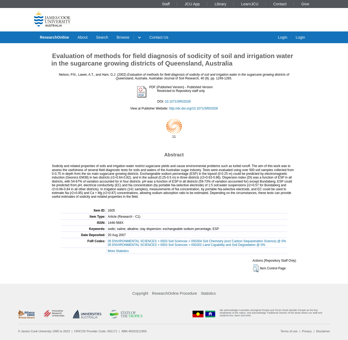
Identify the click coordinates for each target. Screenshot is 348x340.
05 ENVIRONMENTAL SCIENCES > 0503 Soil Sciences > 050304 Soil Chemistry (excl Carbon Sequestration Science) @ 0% (197, 241)
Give (305, 4)
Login (282, 37)
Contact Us (158, 37)
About (83, 37)
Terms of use (289, 331)
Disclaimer (323, 331)
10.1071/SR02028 (178, 101)
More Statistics (118, 251)
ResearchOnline (54, 37)
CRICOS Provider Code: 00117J (95, 331)
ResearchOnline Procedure (174, 293)
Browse (123, 37)
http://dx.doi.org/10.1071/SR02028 (193, 108)
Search (102, 37)
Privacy (307, 331)
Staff (166, 4)
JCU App (192, 4)
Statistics (208, 293)
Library (220, 4)
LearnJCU (249, 4)
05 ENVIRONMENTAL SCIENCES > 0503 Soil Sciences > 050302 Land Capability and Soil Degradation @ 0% (186, 245)
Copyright (140, 293)
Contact (280, 4)
